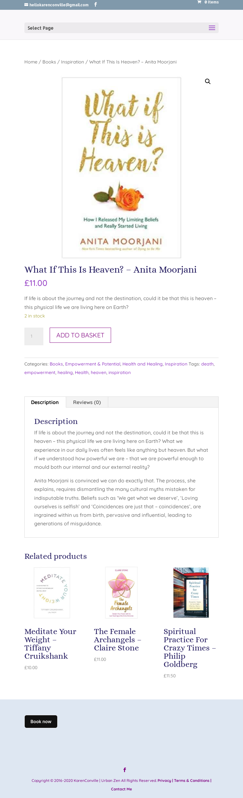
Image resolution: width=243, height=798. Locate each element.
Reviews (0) (87, 402)
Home (30, 62)
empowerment (39, 372)
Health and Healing (142, 364)
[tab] (45, 402)
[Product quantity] (33, 336)
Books (49, 62)
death (207, 364)
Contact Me (121, 789)
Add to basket (80, 335)
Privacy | (165, 780)
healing (65, 372)
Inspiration (72, 62)
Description (45, 402)
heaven (98, 372)
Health (82, 372)
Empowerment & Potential (92, 364)
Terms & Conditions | (192, 780)
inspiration (120, 372)
